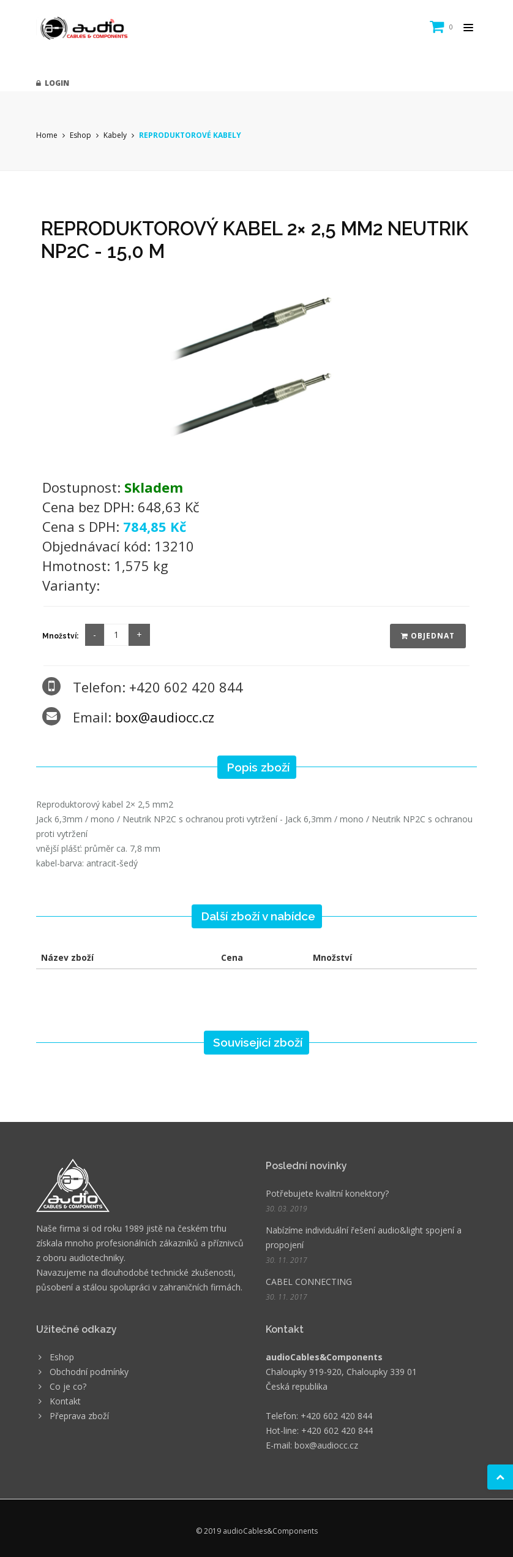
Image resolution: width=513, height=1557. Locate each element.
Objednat (428, 636)
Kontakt (65, 1401)
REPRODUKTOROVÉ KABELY (190, 135)
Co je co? (68, 1386)
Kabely (115, 135)
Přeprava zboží (79, 1416)
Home (47, 135)
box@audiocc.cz (164, 717)
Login (52, 83)
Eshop (80, 135)
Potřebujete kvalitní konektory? (327, 1193)
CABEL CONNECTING (309, 1281)
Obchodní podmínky (89, 1371)
